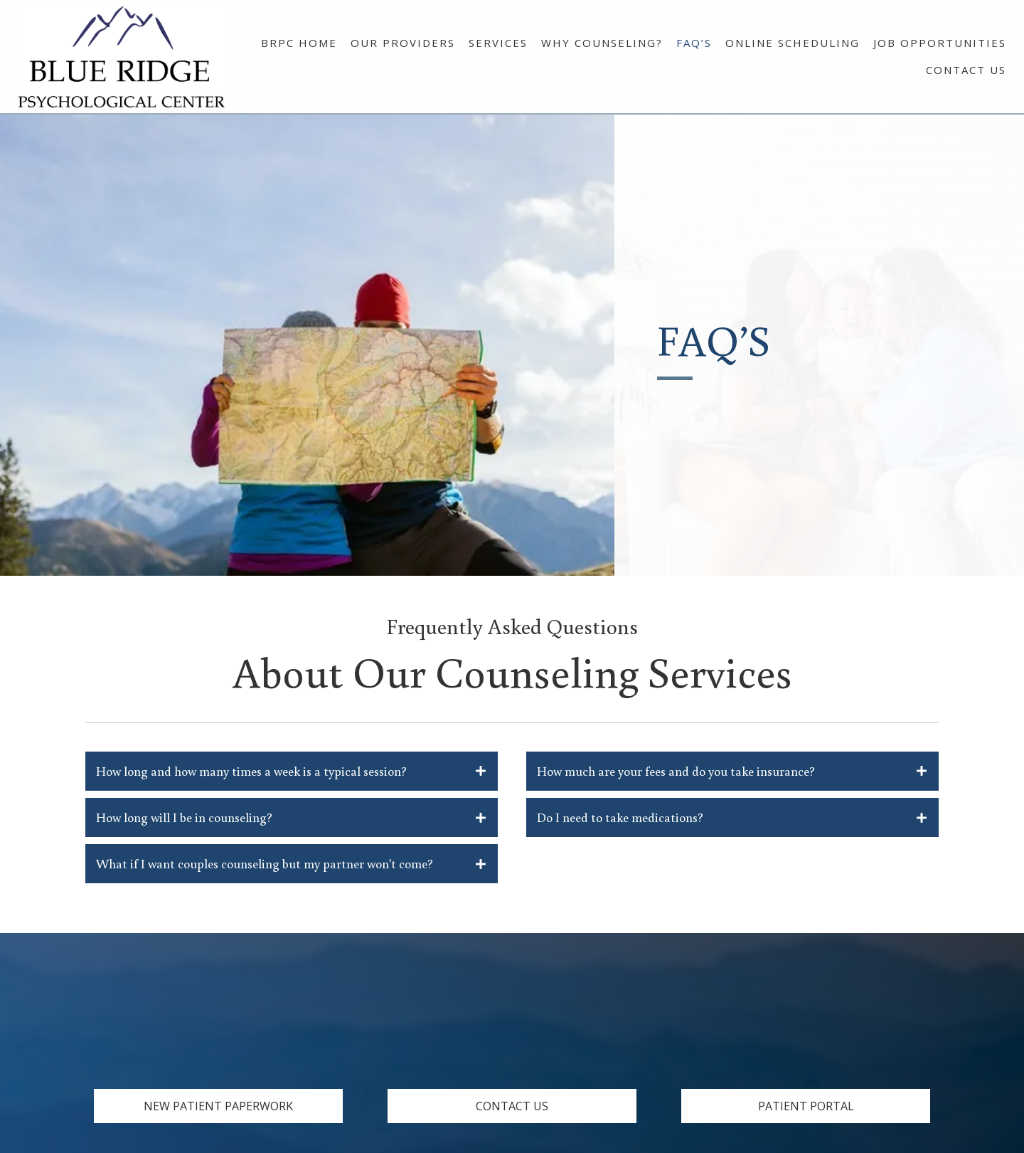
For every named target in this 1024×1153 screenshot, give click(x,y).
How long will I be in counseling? (184, 817)
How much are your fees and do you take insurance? (676, 770)
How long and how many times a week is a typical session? (251, 770)
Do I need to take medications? (620, 817)
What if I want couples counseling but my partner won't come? (264, 863)
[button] (218, 1106)
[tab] (291, 771)
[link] (299, 41)
